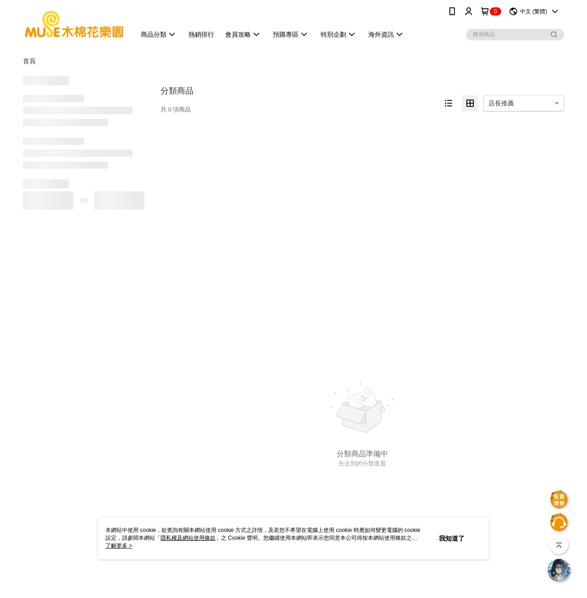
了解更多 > (118, 546)
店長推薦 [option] (501, 103)
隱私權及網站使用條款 (188, 538)
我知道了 (452, 538)
